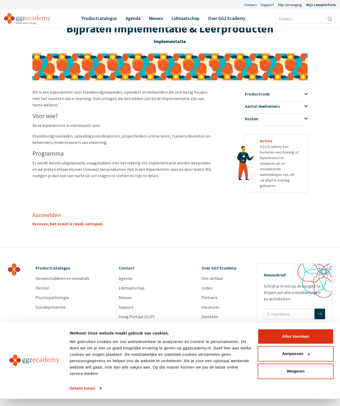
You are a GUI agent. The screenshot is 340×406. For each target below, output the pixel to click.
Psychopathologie (52, 297)
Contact (250, 4)
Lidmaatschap (185, 18)
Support (267, 4)
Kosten (276, 118)
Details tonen (82, 395)
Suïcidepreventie (51, 307)
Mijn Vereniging (290, 4)
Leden (207, 288)
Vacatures (210, 307)
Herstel (42, 288)
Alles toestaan (295, 343)
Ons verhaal (212, 278)
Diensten (210, 316)
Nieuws (156, 18)
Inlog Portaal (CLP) (136, 316)
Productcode (276, 94)
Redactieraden (215, 326)
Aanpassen (296, 361)
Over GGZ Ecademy (226, 18)
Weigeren (295, 378)
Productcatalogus (99, 18)
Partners (210, 297)
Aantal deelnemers (276, 106)
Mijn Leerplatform (321, 4)
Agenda (133, 18)
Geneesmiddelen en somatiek (62, 278)
